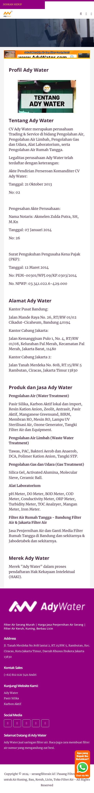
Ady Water (11, 693)
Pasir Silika (11, 698)
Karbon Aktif (12, 704)
